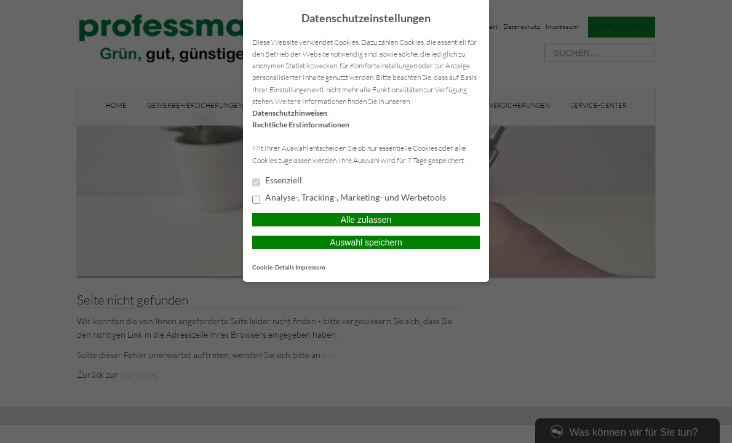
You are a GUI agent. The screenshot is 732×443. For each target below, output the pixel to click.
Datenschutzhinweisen (289, 113)
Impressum (310, 267)
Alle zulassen (366, 220)
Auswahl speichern (366, 242)
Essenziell (277, 180)
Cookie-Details (273, 267)
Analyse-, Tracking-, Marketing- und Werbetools (349, 198)
